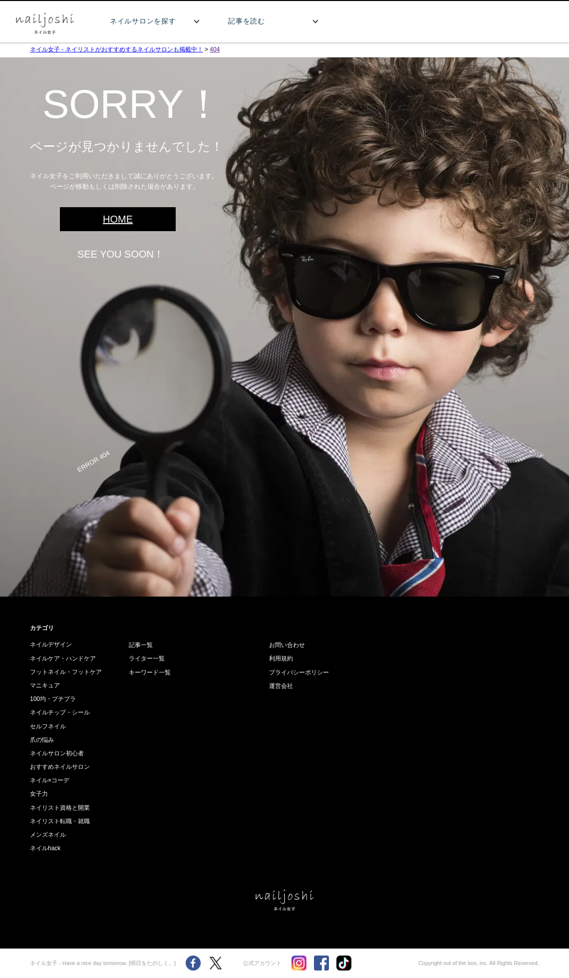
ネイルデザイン (51, 644)
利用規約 (281, 658)
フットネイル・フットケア (66, 671)
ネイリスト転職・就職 (60, 821)
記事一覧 (141, 645)
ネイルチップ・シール (60, 712)
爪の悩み (42, 739)
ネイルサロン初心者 (57, 753)
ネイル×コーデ (49, 780)
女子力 (39, 793)
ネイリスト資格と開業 (60, 807)
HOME (118, 219)
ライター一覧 (147, 658)
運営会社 (281, 685)
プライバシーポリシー (299, 672)
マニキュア (45, 685)
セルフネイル (48, 726)
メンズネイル (48, 834)
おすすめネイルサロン (60, 766)
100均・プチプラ (53, 698)
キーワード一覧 (150, 672)
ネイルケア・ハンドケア (63, 658)
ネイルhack (45, 848)
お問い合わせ (287, 645)
